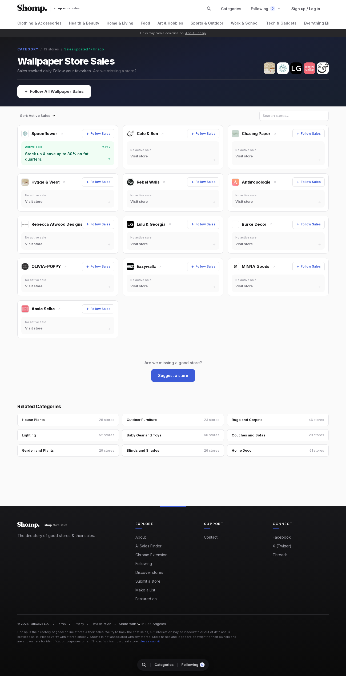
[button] (265, 9)
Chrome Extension (151, 554)
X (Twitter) (282, 546)
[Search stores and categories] (209, 8)
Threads (280, 554)
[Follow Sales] (98, 133)
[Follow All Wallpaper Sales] (54, 91)
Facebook (282, 537)
